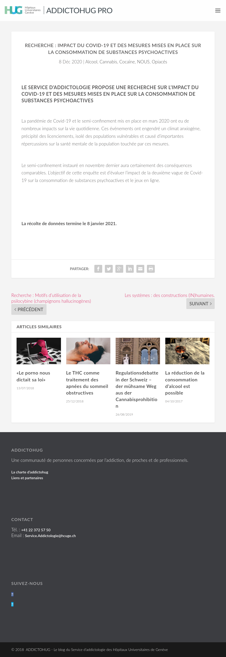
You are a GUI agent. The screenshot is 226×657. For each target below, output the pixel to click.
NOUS (143, 61)
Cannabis (108, 61)
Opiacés (159, 61)
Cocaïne (127, 61)
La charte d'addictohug (29, 472)
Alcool (91, 61)
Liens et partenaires (27, 478)
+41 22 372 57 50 (35, 530)
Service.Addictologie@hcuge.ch (50, 535)
